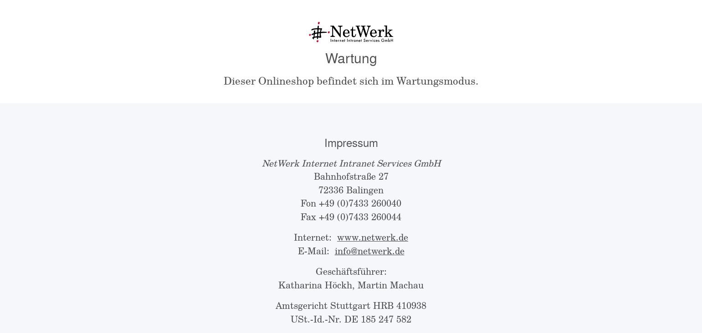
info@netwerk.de (370, 250)
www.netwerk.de (372, 237)
